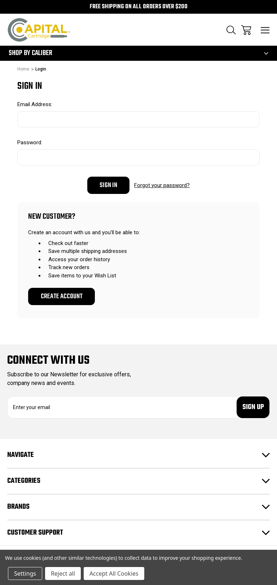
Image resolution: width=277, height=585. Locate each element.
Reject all (63, 573)
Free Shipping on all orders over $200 (139, 7)
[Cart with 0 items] (246, 30)
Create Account (62, 296)
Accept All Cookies (113, 573)
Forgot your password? (162, 185)
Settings (25, 573)
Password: (29, 142)
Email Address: (34, 104)
